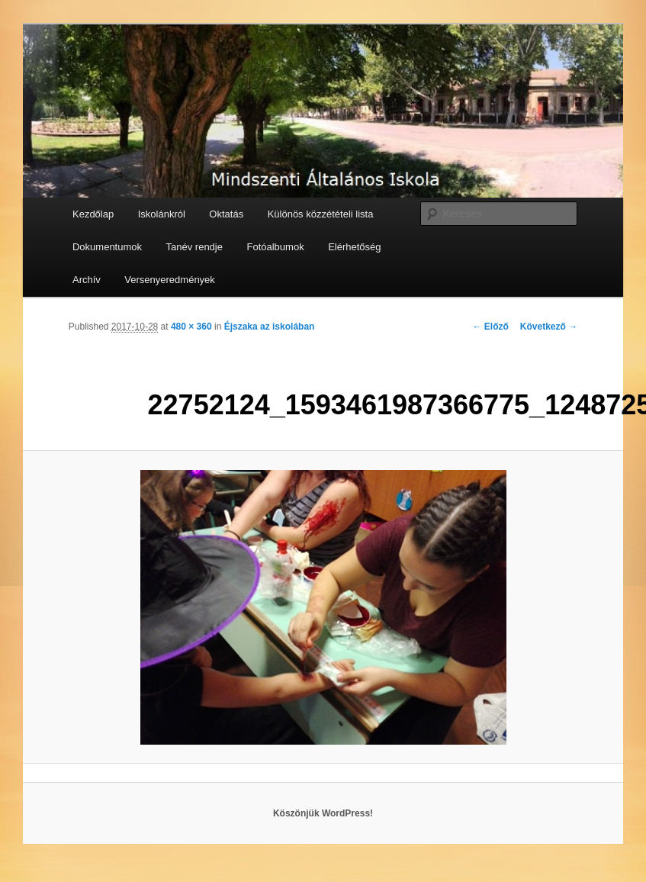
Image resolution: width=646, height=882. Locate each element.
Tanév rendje (194, 247)
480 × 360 (191, 326)
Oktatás (226, 214)
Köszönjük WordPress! (323, 813)
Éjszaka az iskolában (269, 326)
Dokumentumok (107, 247)
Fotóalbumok (275, 247)
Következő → (548, 326)
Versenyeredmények (169, 279)
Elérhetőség (354, 247)
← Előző (491, 326)
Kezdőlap (93, 214)
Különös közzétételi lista (321, 214)
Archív (86, 279)
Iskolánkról (161, 214)
